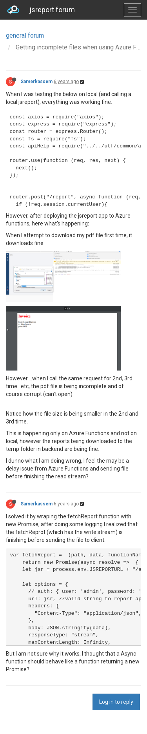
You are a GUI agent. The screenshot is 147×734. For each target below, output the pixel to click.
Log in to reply (116, 702)
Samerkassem (37, 81)
